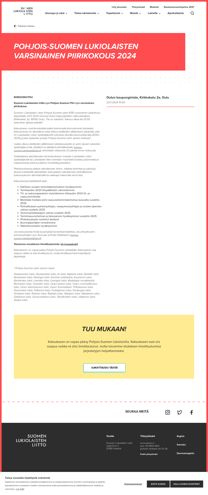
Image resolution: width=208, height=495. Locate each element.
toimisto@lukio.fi (148, 441)
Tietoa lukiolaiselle (85, 13)
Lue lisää (20, 489)
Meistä (134, 13)
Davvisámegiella (184, 451)
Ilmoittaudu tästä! (104, 367)
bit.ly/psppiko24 (70, 244)
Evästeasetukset (132, 483)
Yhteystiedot (138, 7)
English (179, 434)
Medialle (154, 7)
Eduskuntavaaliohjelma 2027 (179, 7)
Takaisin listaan (25, 26)
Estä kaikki (157, 483)
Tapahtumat (113, 13)
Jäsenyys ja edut (54, 13)
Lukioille (153, 13)
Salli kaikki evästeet (187, 483)
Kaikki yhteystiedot (150, 452)
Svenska (180, 443)
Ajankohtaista (176, 13)
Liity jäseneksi (119, 7)
